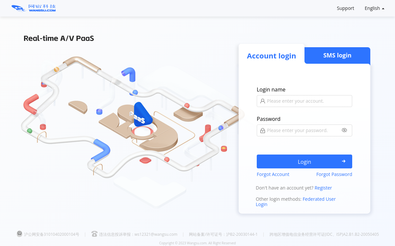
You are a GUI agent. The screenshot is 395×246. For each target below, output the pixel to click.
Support (346, 8)
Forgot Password (334, 174)
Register (323, 188)
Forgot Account (273, 174)
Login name (271, 89)
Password (268, 119)
